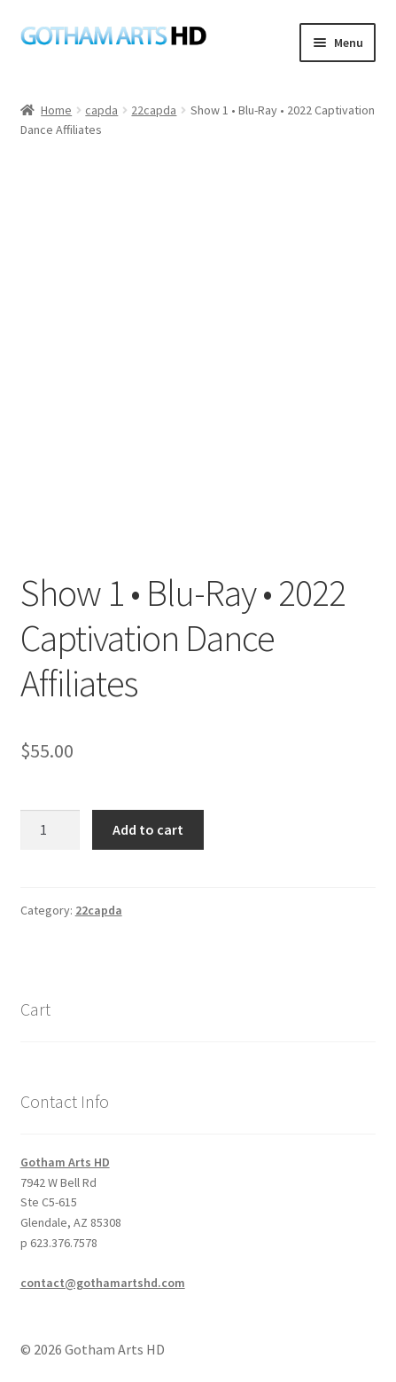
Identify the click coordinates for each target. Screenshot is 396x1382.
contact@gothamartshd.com (102, 1283)
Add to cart (148, 829)
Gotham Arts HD (65, 1162)
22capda (153, 110)
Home (56, 110)
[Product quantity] (50, 830)
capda (101, 110)
